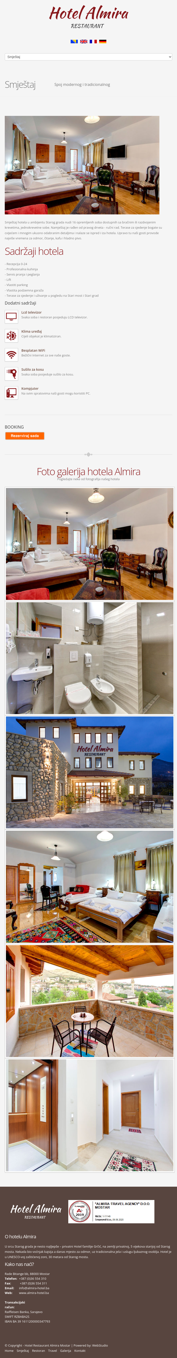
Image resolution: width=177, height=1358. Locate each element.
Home (9, 1350)
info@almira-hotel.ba (34, 1288)
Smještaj (23, 1350)
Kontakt (79, 1350)
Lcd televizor (31, 312)
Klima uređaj (31, 331)
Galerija (65, 1350)
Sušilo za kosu (32, 369)
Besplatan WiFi (33, 350)
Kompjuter (30, 388)
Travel (52, 1350)
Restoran (38, 1350)
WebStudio (100, 1345)
